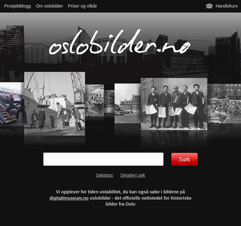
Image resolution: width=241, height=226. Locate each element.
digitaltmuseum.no (69, 198)
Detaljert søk (132, 175)
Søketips (104, 175)
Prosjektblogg (17, 5)
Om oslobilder (49, 5)
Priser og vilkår (82, 5)
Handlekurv (227, 5)
